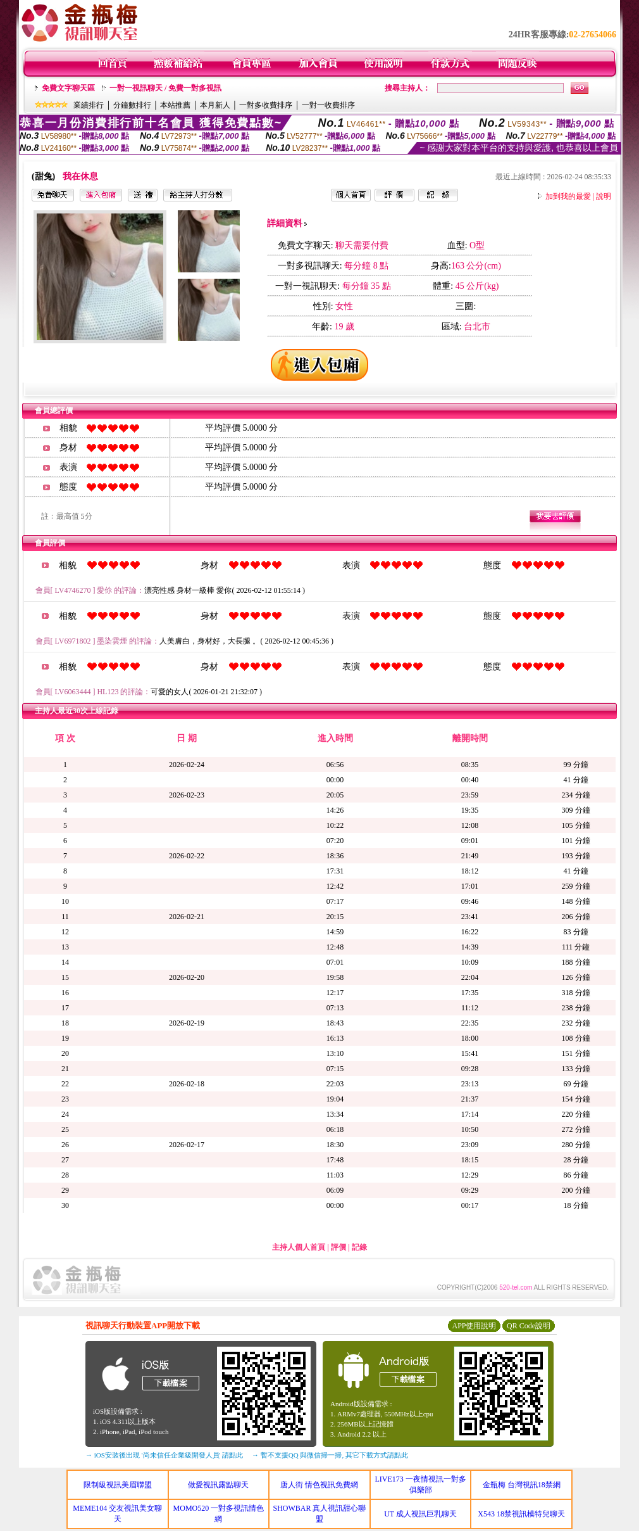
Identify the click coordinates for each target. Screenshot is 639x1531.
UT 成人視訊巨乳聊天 (420, 1513)
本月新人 (215, 105)
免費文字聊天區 (68, 88)
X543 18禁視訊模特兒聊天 (521, 1513)
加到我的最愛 (568, 196)
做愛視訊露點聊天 (218, 1484)
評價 (338, 1247)
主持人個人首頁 (298, 1247)
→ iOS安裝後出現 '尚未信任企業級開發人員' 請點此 (164, 1455)
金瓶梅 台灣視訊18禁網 (522, 1484)
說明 (603, 196)
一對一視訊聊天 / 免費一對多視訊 (165, 88)
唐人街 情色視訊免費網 (319, 1484)
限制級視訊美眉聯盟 (118, 1484)
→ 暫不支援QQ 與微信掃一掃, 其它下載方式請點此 (330, 1455)
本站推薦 (175, 105)
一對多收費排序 (265, 105)
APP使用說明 (474, 1325)
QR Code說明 (528, 1325)
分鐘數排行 (132, 105)
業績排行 (88, 105)
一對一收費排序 (328, 105)
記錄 (359, 1247)
